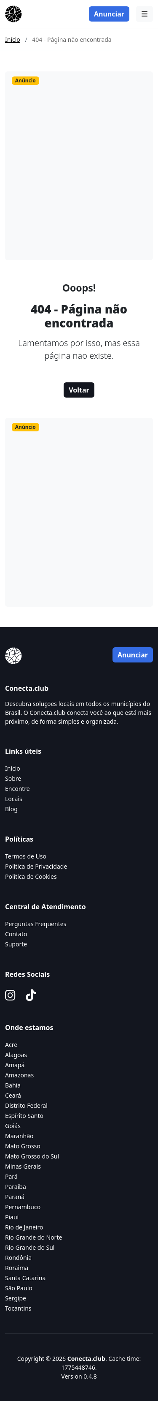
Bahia (13, 1085)
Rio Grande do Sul (29, 1247)
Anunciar (109, 14)
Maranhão (19, 1136)
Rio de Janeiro (24, 1227)
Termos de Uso (25, 856)
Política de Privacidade (36, 866)
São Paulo (18, 1288)
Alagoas (16, 1055)
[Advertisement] (79, 174)
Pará (11, 1176)
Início (12, 39)
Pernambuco (22, 1207)
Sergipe (15, 1298)
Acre (11, 1045)
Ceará (13, 1095)
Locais (13, 799)
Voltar (79, 390)
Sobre (13, 778)
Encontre (17, 789)
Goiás (13, 1126)
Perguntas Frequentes (35, 924)
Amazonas (19, 1075)
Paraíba (15, 1187)
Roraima (16, 1268)
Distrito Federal (26, 1105)
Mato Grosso (22, 1146)
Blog (11, 809)
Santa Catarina (25, 1278)
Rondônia (18, 1258)
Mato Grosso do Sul (32, 1156)
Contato (16, 934)
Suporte (16, 944)
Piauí (12, 1217)
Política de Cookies (31, 876)
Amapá (14, 1065)
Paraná (14, 1197)
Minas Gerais (23, 1166)
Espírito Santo (24, 1116)
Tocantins (18, 1308)
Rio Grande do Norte (33, 1237)
